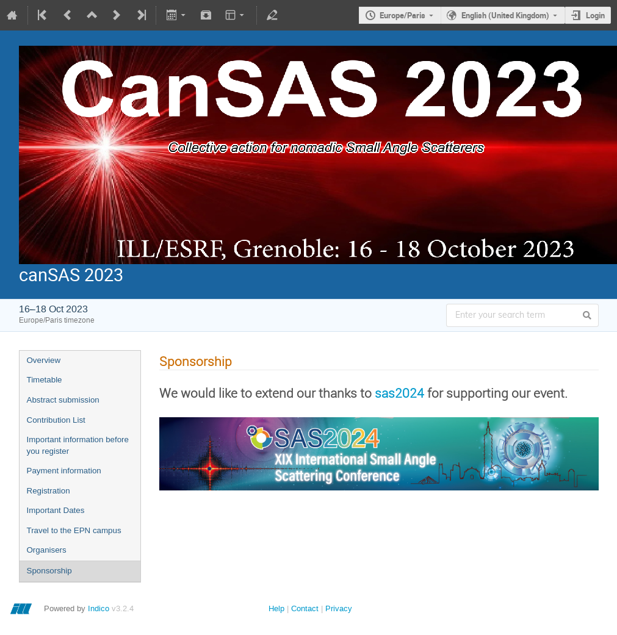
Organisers (47, 549)
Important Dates (56, 510)
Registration (48, 490)
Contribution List (56, 420)
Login (595, 15)
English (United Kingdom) (505, 15)
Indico (98, 608)
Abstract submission (63, 399)
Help (276, 608)
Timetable (44, 379)
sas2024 (399, 392)
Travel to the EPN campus (74, 530)
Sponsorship (49, 570)
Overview (44, 360)
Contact (305, 608)
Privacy (338, 608)
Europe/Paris (402, 15)
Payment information (64, 470)
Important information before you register (78, 445)
